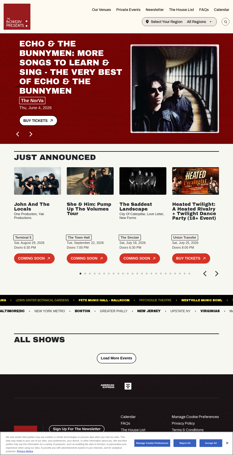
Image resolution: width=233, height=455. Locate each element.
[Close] (227, 443)
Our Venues (101, 10)
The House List (181, 10)
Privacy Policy (183, 423)
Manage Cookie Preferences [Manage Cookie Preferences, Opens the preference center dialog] (152, 443)
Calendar (221, 10)
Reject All (184, 443)
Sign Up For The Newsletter (76, 429)
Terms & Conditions (188, 430)
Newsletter (155, 10)
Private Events (128, 10)
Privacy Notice (25, 451)
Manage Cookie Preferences (195, 417)
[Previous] (18, 134)
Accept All (211, 443)
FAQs (204, 10)
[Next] (30, 134)
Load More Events (116, 358)
